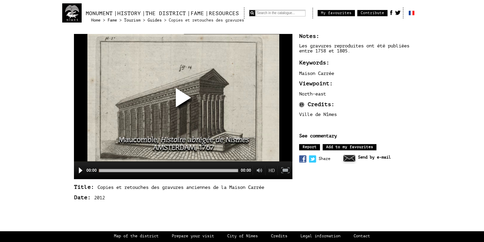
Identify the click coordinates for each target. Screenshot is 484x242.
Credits (279, 236)
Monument (99, 13)
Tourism (132, 20)
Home (95, 20)
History (129, 13)
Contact (362, 236)
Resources (224, 13)
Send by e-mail (374, 157)
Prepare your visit (193, 236)
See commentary (318, 136)
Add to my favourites (349, 147)
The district (166, 13)
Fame (197, 13)
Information (301, 104)
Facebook (391, 12)
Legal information (320, 236)
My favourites (336, 13)
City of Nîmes (242, 236)
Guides (155, 20)
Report (309, 147)
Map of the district (136, 236)
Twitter (398, 12)
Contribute (372, 13)
